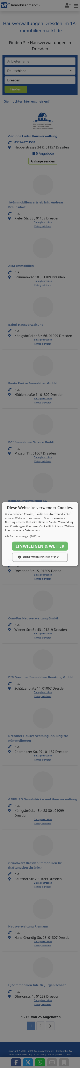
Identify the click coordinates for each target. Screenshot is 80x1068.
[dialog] (40, 534)
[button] (40, 536)
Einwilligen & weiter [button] (40, 546)
